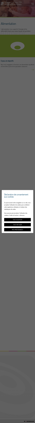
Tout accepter (17, 220)
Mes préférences (17, 230)
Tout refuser (17, 225)
